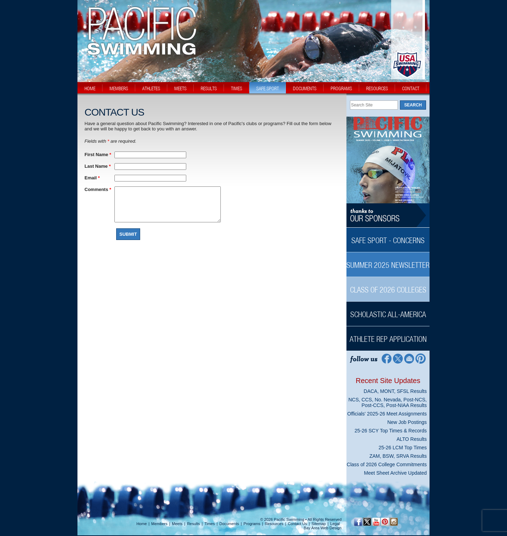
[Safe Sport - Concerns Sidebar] (388, 237)
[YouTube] (375, 521)
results (209, 88)
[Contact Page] (409, 358)
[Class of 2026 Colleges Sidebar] (388, 286)
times (236, 88)
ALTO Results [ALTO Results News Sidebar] (411, 439)
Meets (177, 524)
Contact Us (297, 524)
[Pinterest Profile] (420, 358)
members (118, 88)
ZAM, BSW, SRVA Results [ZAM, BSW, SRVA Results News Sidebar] (398, 456)
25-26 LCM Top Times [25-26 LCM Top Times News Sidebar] (402, 447)
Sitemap (319, 524)
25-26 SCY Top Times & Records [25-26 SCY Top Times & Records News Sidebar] (391, 430)
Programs (252, 524)
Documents (229, 524)
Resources (274, 524)
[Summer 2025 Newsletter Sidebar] (388, 261)
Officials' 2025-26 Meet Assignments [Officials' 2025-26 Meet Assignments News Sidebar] (387, 414)
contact (410, 88)
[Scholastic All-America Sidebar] (388, 311)
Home (141, 524)
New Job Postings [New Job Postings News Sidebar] (407, 422)
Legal (335, 524)
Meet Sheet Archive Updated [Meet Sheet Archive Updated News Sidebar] (395, 473)
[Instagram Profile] (393, 521)
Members (159, 524)
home (89, 88)
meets (180, 88)
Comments (97, 189)
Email (92, 177)
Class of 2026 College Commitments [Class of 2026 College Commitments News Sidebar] (387, 464)
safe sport (267, 88)
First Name (97, 154)
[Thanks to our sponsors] (388, 215)
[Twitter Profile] (397, 358)
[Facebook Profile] (386, 358)
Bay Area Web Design (323, 528)
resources (377, 88)
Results (193, 524)
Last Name (97, 166)
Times (210, 524)
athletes (151, 88)
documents (305, 88)
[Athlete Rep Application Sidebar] (388, 335)
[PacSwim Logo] (139, 49)
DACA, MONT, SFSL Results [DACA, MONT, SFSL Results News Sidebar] (395, 391)
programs (341, 88)
